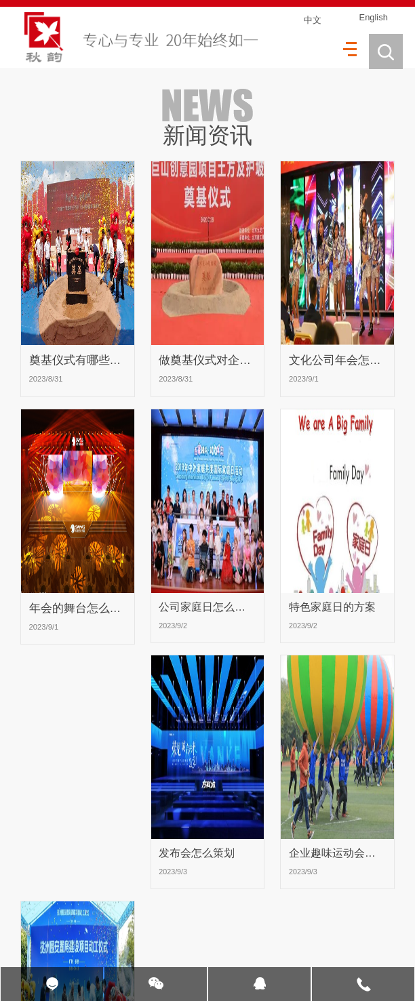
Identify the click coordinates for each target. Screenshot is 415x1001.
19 (297, 917)
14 (162, 917)
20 (324, 917)
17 (243, 917)
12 (108, 917)
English (372, 18)
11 (81, 917)
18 (269, 917)
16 (216, 917)
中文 (311, 20)
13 (135, 917)
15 (189, 917)
